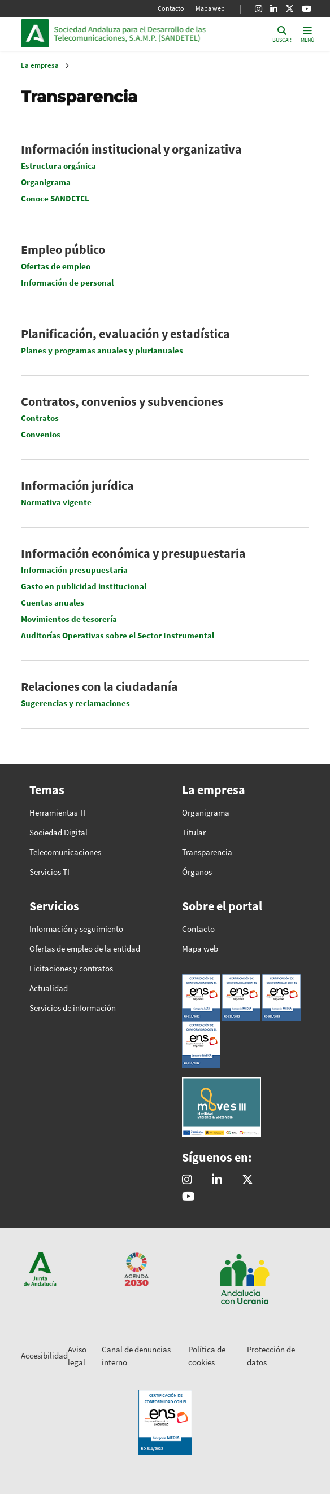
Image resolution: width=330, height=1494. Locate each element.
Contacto (171, 8)
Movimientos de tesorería (69, 619)
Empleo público (63, 249)
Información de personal (67, 282)
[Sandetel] (217, 1180)
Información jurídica (77, 485)
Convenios (40, 434)
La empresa (40, 65)
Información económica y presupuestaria (133, 553)
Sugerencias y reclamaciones (75, 703)
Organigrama (46, 182)
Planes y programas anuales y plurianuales (102, 350)
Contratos (40, 418)
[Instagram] (258, 8)
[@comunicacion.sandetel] (187, 1180)
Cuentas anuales (52, 602)
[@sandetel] (247, 1180)
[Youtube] (306, 8)
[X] (289, 8)
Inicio (130, 33)
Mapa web (210, 8)
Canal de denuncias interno (136, 1356)
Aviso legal (77, 1356)
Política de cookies (206, 1356)
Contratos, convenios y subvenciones (122, 401)
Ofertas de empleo (55, 266)
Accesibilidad (44, 1355)
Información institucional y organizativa (131, 149)
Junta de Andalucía (35, 33)
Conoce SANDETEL (55, 198)
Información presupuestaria (74, 569)
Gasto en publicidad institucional (83, 586)
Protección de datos (271, 1356)
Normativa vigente (56, 502)
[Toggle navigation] (307, 33)
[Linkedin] (273, 8)
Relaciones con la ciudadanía (99, 686)
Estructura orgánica (58, 165)
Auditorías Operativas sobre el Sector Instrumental (117, 635)
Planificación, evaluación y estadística (125, 333)
